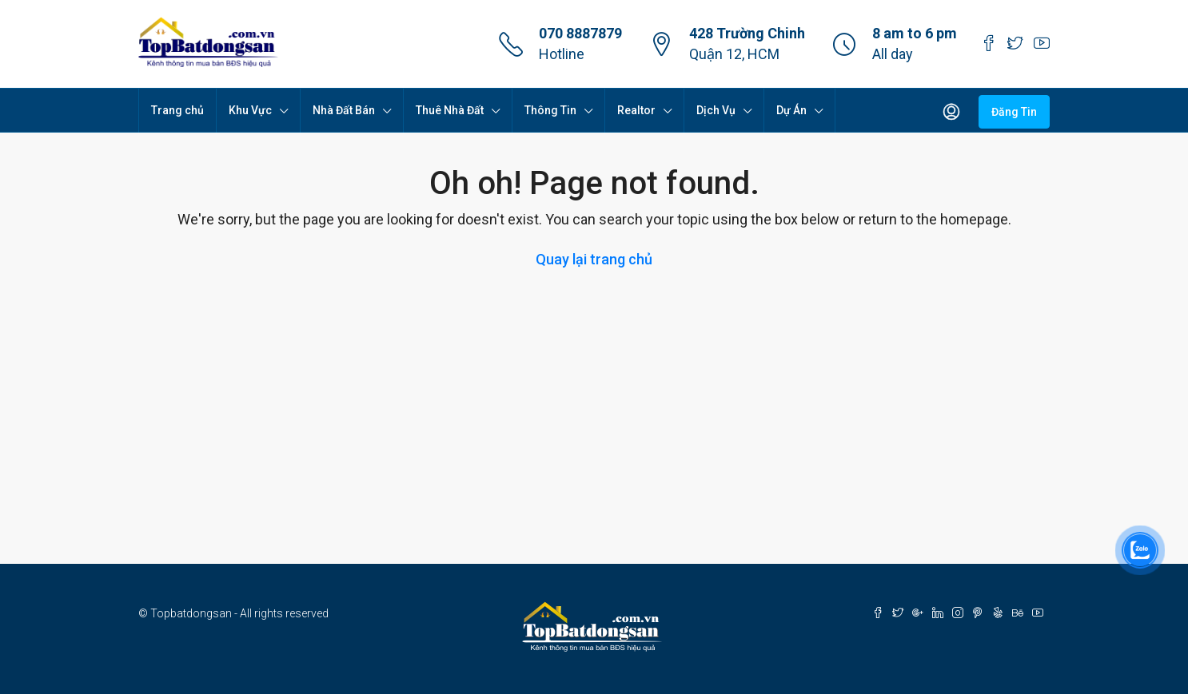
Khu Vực (250, 110)
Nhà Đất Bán (344, 110)
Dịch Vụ (716, 110)
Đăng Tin (1014, 111)
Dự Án (791, 110)
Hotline (561, 54)
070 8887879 (580, 33)
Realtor (636, 110)
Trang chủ (177, 110)
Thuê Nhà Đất (450, 110)
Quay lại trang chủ (594, 259)
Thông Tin (550, 110)
